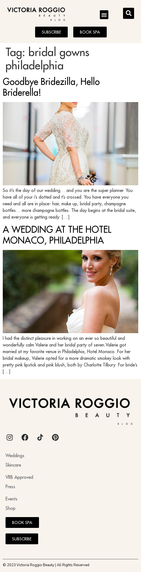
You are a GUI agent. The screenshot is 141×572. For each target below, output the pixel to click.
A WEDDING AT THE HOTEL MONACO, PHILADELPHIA (57, 235)
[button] (104, 14)
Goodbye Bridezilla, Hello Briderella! (51, 87)
